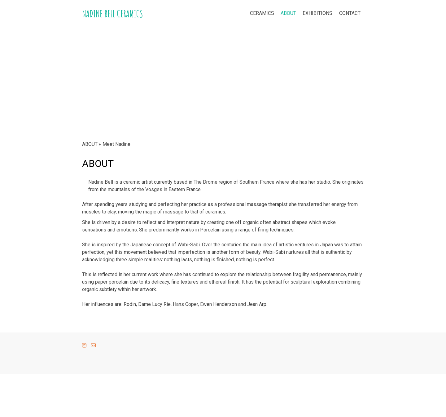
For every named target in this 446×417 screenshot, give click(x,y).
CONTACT (350, 13)
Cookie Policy (92, 392)
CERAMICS (262, 13)
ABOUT (288, 13)
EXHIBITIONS (317, 13)
